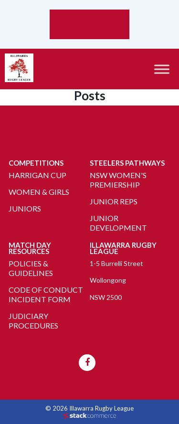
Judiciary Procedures (33, 320)
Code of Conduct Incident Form (46, 294)
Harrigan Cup (37, 175)
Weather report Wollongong (89, 34)
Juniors (25, 208)
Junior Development (118, 222)
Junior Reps (113, 201)
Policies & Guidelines (31, 268)
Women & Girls (39, 191)
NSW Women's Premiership (118, 179)
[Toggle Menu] (161, 69)
